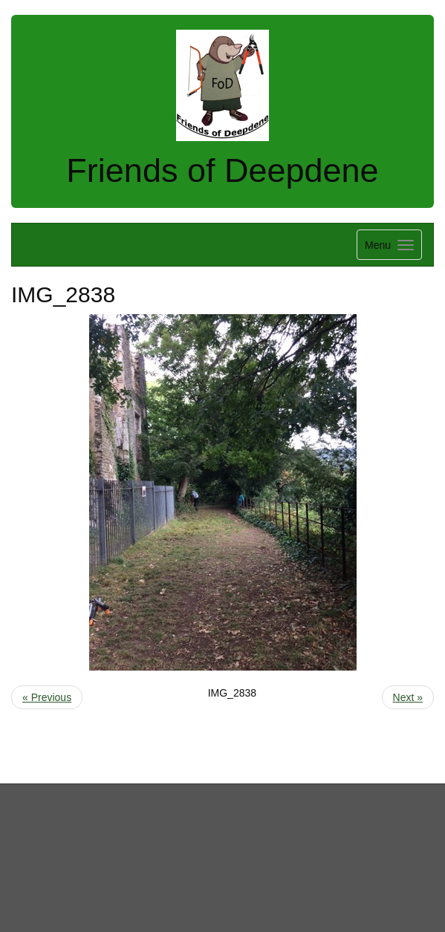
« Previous (46, 697)
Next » (408, 697)
